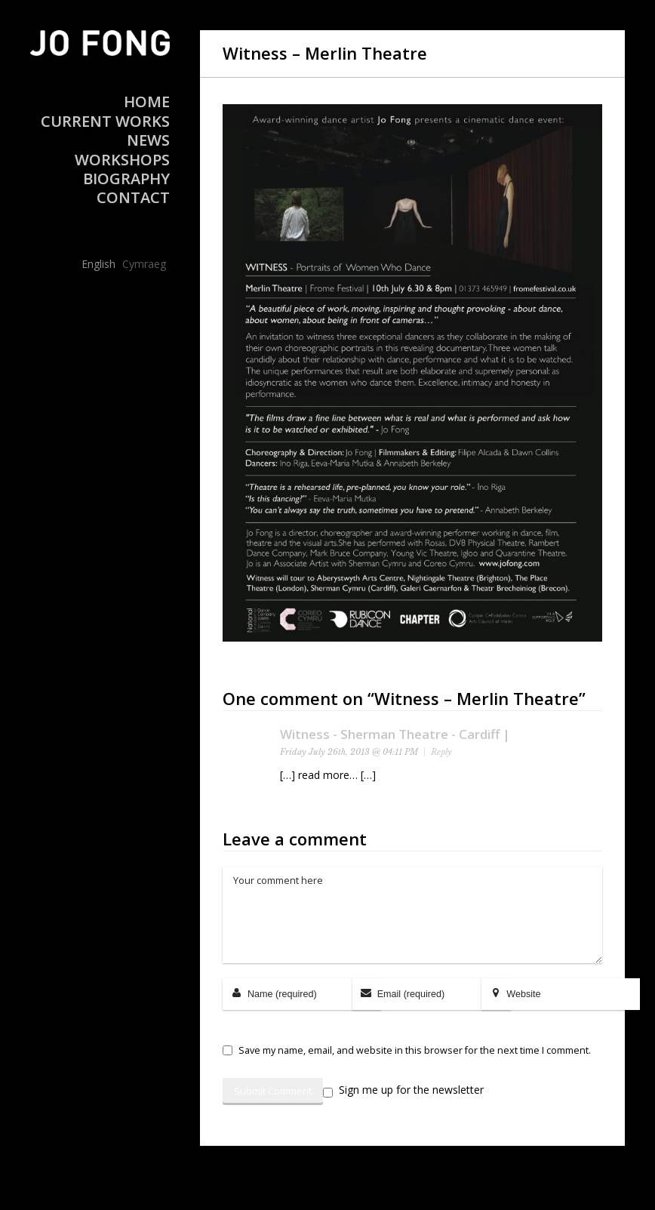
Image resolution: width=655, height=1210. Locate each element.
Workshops (122, 159)
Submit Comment (273, 1091)
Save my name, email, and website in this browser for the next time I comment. (414, 1050)
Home (147, 101)
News (148, 140)
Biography (126, 178)
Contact (133, 197)
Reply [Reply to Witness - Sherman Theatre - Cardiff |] (441, 752)
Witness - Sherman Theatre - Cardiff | (395, 734)
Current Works (105, 121)
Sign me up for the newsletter (403, 1090)
